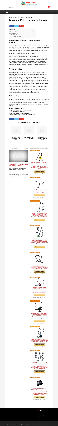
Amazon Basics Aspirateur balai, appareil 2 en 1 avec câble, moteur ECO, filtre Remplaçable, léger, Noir (39, 191)
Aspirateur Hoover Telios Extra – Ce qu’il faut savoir (22, 114)
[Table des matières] (34, 30)
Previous (10, 155)
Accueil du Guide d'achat (13, 17)
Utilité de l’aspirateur (14, 34)
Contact (40, 412)
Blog (19, 17)
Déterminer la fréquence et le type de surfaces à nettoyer (22, 31)
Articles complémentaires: (18, 36)
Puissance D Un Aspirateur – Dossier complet (16, 138)
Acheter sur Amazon (40, 171)
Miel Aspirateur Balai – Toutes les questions (29, 138)
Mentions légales (42, 414)
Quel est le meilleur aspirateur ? (17, 111)
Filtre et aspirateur (14, 33)
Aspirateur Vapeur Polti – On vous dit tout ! (20, 110)
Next (27, 155)
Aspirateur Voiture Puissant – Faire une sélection (42, 138)
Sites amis (41, 417)
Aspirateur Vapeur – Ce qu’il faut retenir (19, 113)
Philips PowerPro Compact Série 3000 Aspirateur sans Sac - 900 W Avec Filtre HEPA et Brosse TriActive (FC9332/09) (39, 340)
